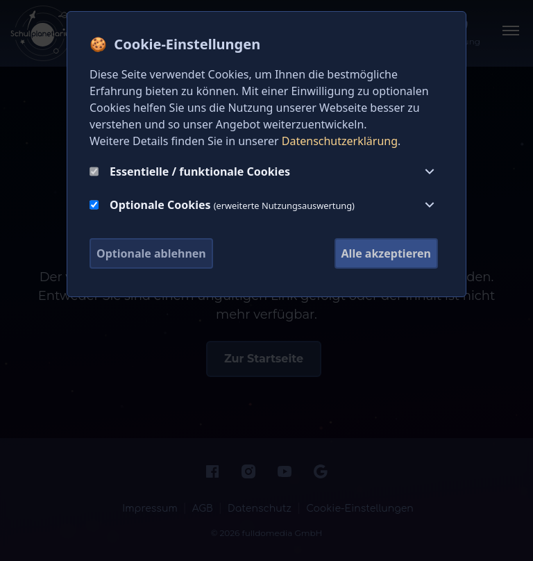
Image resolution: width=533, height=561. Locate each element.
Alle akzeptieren (386, 253)
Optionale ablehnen (151, 253)
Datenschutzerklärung (340, 141)
